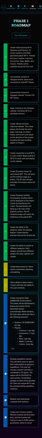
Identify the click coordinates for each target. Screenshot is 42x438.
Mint (18, 7)
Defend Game (11, 7)
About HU (25, 7)
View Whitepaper (21, 35)
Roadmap (33, 7)
